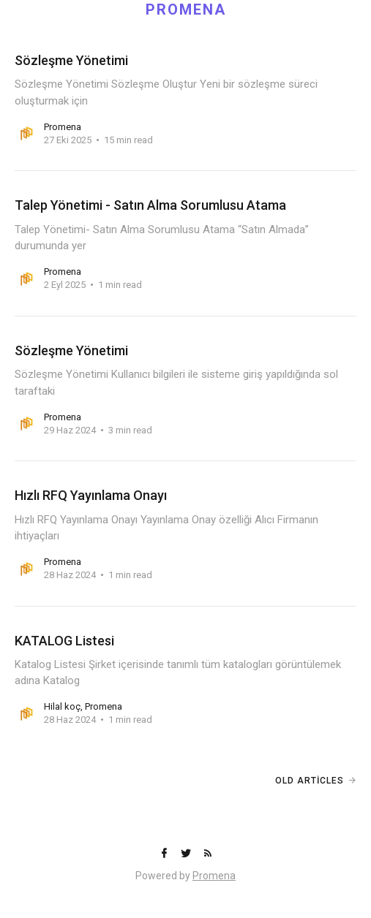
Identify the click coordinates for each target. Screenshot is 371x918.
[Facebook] (165, 854)
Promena (214, 875)
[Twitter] (187, 854)
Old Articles (309, 780)
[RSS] (208, 854)
